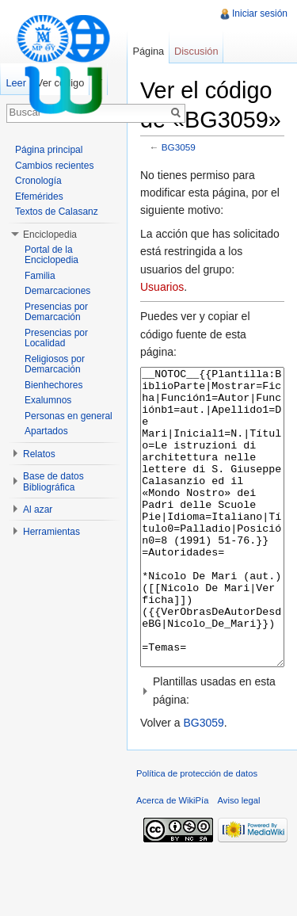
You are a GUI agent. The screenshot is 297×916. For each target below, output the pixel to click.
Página (148, 51)
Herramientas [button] (51, 531)
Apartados (46, 431)
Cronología (38, 180)
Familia (40, 275)
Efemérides (39, 196)
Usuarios (162, 287)
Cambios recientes (54, 165)
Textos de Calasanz (56, 211)
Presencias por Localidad (56, 338)
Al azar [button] (37, 509)
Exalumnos (48, 400)
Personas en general (68, 416)
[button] (212, 750)
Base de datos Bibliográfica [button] (53, 482)
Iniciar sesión (259, 13)
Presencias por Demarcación (56, 312)
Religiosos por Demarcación (55, 364)
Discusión (196, 51)
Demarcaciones (57, 290)
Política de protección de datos (196, 833)
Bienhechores (53, 385)
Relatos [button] (39, 454)
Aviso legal (239, 859)
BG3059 (179, 147)
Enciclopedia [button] (50, 234)
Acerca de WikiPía (172, 859)
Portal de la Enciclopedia (51, 255)
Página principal (48, 149)
